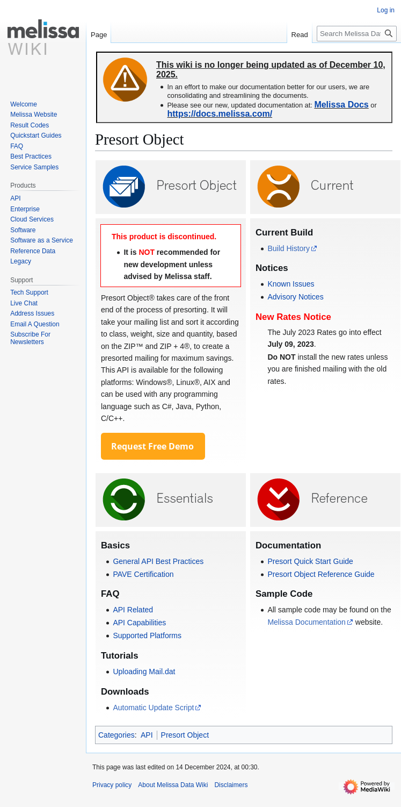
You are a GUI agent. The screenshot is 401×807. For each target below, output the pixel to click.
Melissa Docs (341, 104)
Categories (116, 735)
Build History (288, 248)
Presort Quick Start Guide (310, 561)
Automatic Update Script (153, 707)
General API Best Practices (158, 561)
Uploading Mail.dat (144, 671)
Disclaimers (230, 785)
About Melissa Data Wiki (173, 785)
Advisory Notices (295, 296)
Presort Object (185, 735)
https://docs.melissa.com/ (219, 113)
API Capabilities (139, 622)
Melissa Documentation (306, 622)
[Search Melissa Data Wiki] (357, 33)
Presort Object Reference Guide (320, 574)
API (147, 735)
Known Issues (290, 284)
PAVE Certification (143, 574)
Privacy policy (112, 785)
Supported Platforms (147, 635)
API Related (133, 609)
